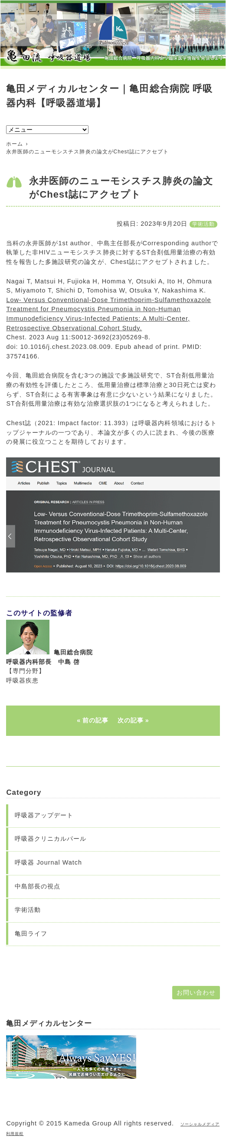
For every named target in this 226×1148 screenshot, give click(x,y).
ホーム (14, 144)
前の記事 (95, 720)
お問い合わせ (196, 992)
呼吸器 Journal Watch (48, 862)
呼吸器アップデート (44, 815)
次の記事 (131, 720)
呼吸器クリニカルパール (50, 838)
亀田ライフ (31, 933)
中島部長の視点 (37, 886)
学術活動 (203, 224)
